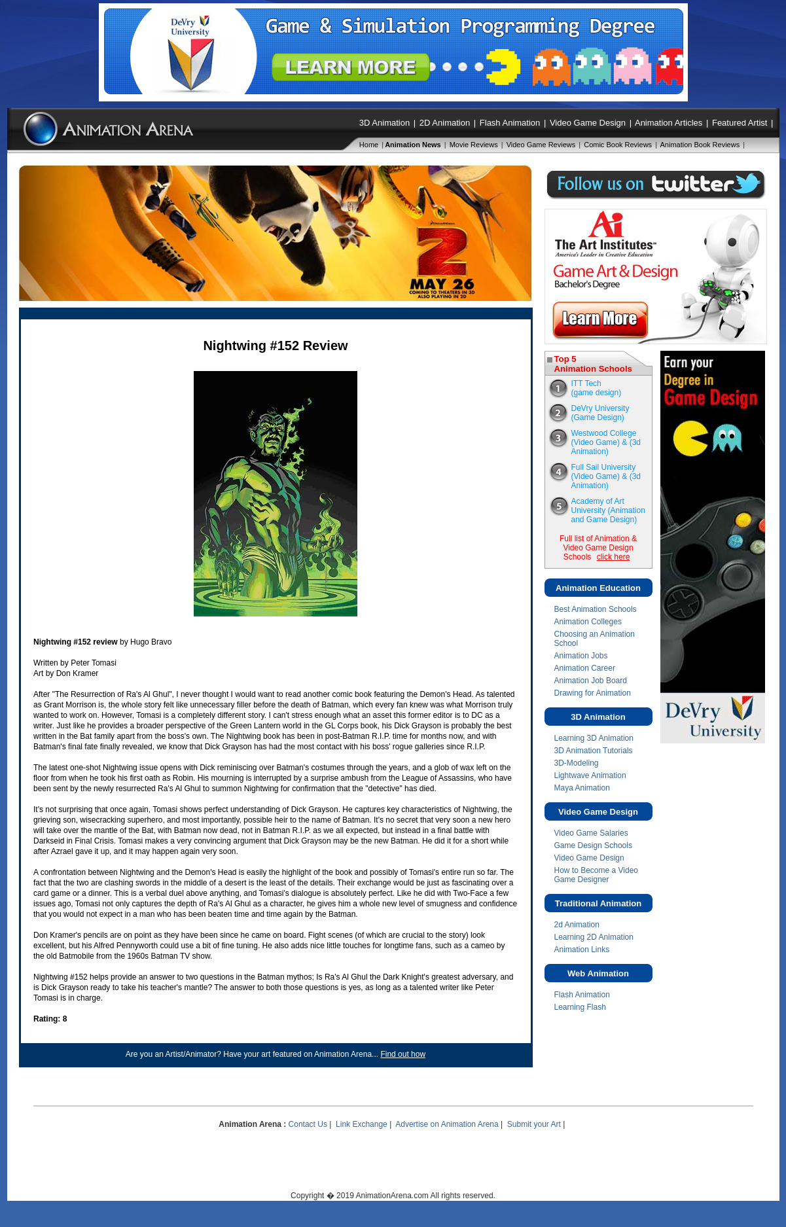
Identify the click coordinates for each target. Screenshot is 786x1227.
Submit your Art (534, 1124)
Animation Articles (668, 123)
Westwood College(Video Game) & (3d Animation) (606, 442)
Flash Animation (510, 123)
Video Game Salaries (591, 833)
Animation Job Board (590, 680)
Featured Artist (740, 123)
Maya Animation (582, 787)
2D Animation (445, 123)
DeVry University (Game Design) (600, 413)
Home (368, 145)
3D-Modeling (576, 763)
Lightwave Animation (590, 775)
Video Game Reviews (541, 145)
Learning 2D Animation (594, 937)
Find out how (402, 1054)
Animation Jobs (581, 655)
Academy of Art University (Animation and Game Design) (608, 510)
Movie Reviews (474, 145)
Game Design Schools (593, 845)
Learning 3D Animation (594, 738)
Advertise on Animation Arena (446, 1124)
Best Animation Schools (595, 609)
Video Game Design (588, 123)
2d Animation (576, 924)
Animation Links (582, 949)
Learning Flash (580, 1007)
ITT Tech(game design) (596, 388)
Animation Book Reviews (700, 145)
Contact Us (308, 1124)
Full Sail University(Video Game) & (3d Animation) (606, 476)
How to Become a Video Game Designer (596, 875)
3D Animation (384, 123)
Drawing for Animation (592, 693)
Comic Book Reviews (618, 145)
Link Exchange (361, 1124)
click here (613, 556)
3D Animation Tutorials (593, 750)
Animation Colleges (588, 621)
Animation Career (584, 668)
